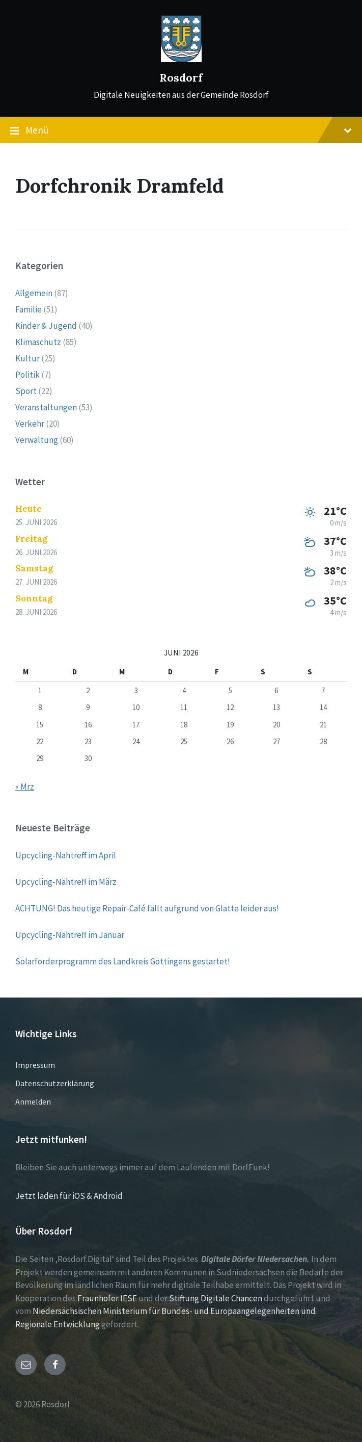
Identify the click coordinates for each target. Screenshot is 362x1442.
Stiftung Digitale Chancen (215, 1298)
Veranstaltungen (46, 407)
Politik (27, 374)
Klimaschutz (38, 342)
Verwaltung (36, 439)
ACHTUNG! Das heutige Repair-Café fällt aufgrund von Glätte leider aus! (147, 908)
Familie (28, 309)
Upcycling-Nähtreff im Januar (69, 934)
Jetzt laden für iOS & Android (69, 1195)
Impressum (35, 1065)
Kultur (27, 358)
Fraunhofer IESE (107, 1298)
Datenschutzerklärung (54, 1083)
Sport (26, 391)
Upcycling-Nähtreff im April (65, 855)
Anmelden (33, 1101)
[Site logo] (181, 59)
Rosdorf (181, 78)
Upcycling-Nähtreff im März (66, 881)
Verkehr (29, 423)
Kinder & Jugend (46, 325)
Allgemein (33, 293)
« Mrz (24, 786)
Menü (181, 130)
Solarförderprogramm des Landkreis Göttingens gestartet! (122, 961)
